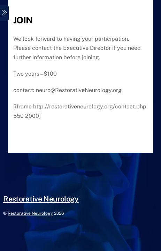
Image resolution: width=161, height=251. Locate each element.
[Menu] (4, 13)
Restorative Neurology (30, 213)
